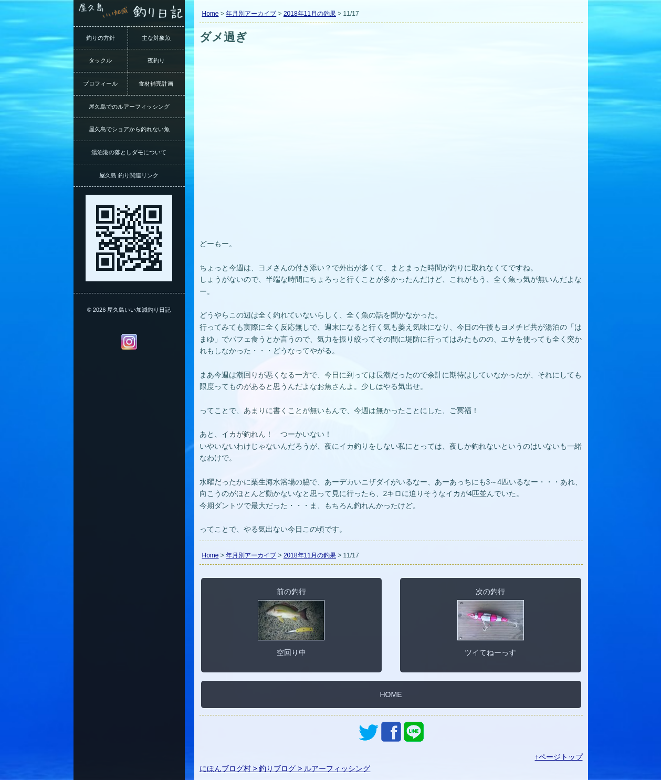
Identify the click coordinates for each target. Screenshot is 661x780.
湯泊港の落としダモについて (128, 152)
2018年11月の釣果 (310, 13)
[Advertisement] (391, 156)
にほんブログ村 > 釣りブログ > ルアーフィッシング (285, 768)
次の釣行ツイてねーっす (490, 622)
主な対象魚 (156, 38)
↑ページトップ (559, 757)
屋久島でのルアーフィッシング (129, 106)
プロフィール (100, 83)
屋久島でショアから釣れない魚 (129, 129)
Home (210, 13)
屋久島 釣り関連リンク (129, 175)
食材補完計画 (156, 83)
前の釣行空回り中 (291, 622)
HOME (391, 694)
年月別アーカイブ (251, 13)
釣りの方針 (100, 38)
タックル (100, 60)
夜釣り (156, 60)
